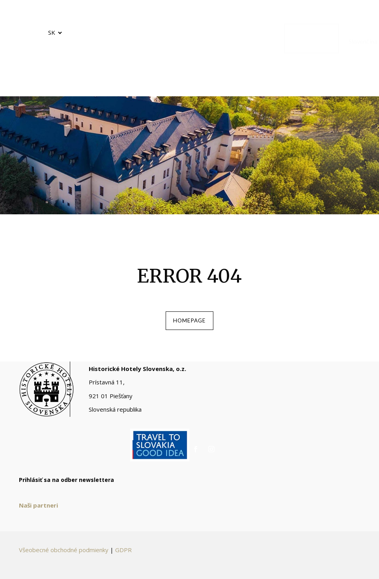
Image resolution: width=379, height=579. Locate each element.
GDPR (123, 554)
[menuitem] (81, 38)
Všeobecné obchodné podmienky (63, 554)
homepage (189, 323)
